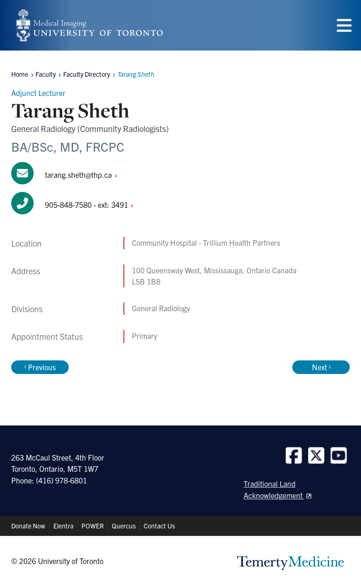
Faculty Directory (86, 74)
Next (321, 367)
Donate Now (28, 525)
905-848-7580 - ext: (91, 204)
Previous (40, 367)
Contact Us (159, 525)
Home (19, 74)
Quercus (124, 525)
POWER (92, 525)
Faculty (46, 74)
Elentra (63, 525)
